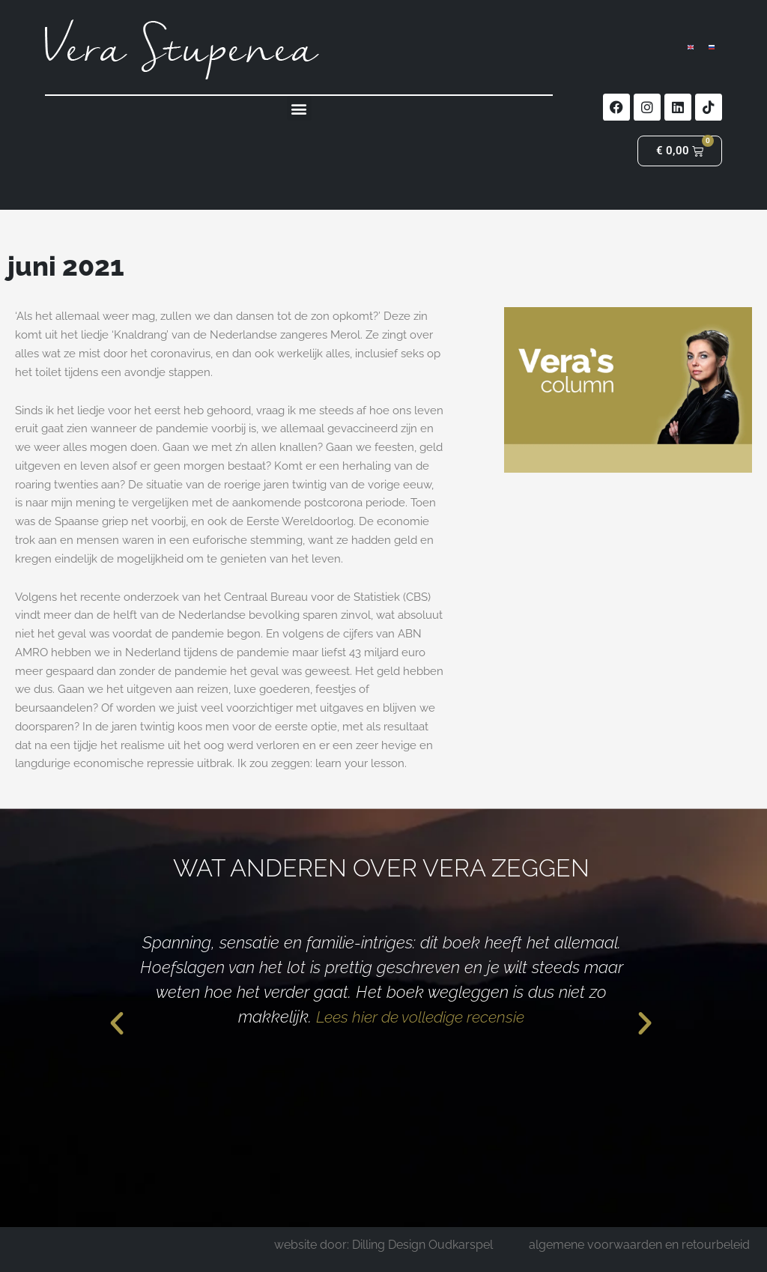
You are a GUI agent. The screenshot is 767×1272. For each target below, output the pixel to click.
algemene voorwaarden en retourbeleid (639, 1245)
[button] (299, 108)
